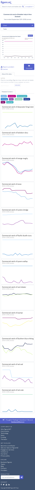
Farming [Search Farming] (4, 99)
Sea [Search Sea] (3, 102)
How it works (5, 431)
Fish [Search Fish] (11, 99)
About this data (7, 74)
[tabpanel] (17, 47)
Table (5, 29)
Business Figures (6, 462)
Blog (2, 466)
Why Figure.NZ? (6, 429)
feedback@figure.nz (17, 422)
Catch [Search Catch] (4, 96)
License (4, 69)
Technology (4, 433)
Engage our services (7, 450)
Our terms (4, 454)
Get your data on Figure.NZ (9, 448)
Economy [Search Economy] (12, 96)
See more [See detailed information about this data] (17, 85)
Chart (5, 25)
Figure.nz (6, 2)
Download (29, 67)
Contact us (4, 452)
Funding (3, 437)
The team (4, 439)
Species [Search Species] (9, 102)
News (2, 435)
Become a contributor (8, 446)
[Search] (23, 6)
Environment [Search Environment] (22, 96)
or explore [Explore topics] (29, 6)
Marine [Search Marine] (26, 99)
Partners (4, 468)
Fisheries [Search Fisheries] (18, 99)
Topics (3, 464)
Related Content (7, 92)
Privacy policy (5, 456)
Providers (4, 470)
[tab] (17, 25)
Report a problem (7, 67)
